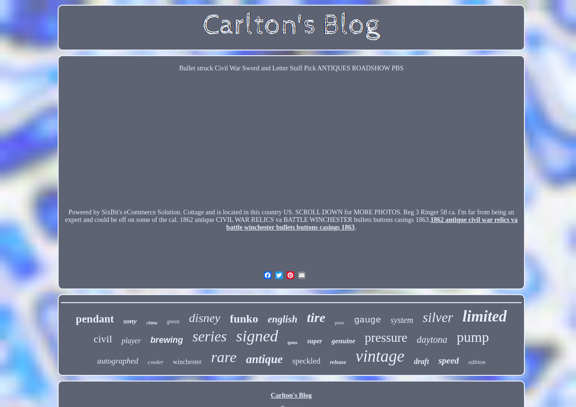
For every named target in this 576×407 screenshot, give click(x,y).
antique (264, 359)
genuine (343, 341)
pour (340, 322)
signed (257, 336)
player (131, 341)
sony (130, 321)
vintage (380, 356)
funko (244, 319)
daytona (432, 339)
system (402, 320)
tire (316, 317)
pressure (386, 338)
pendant (95, 319)
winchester (187, 361)
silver (438, 317)
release (338, 362)
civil (103, 339)
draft (421, 361)
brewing (166, 340)
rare (223, 356)
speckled (306, 360)
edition (476, 361)
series (209, 336)
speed (448, 360)
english (282, 319)
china (151, 322)
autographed (117, 360)
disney (204, 318)
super (314, 341)
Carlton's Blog (291, 395)
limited (485, 316)
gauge (367, 320)
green (173, 321)
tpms (292, 342)
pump (473, 337)
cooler (155, 361)
